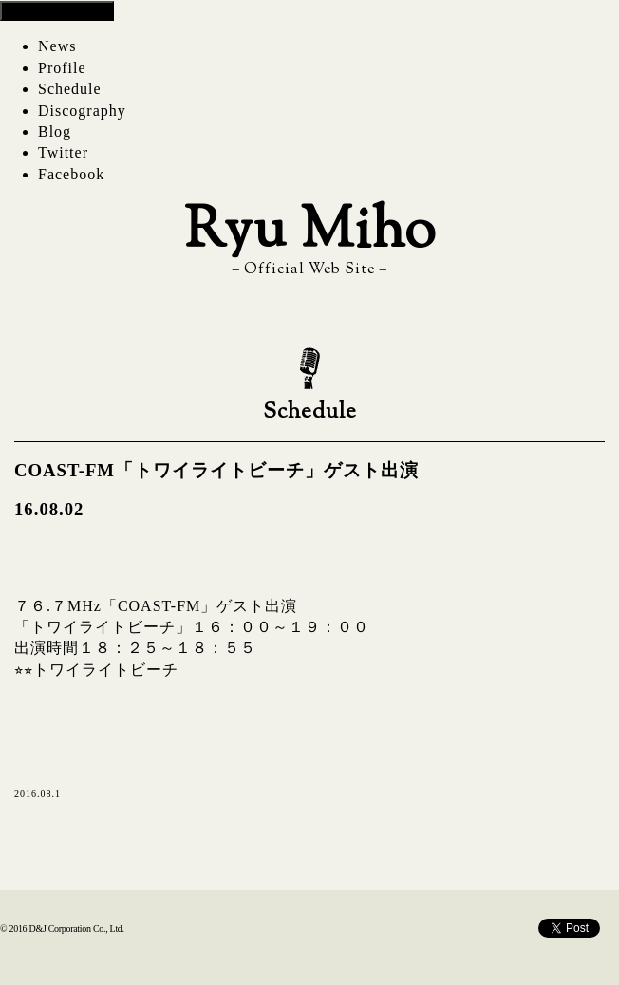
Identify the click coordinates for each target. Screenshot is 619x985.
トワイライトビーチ (105, 669)
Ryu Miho (310, 233)
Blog (54, 131)
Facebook (71, 174)
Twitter (63, 152)
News (57, 46)
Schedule (70, 89)
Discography (82, 110)
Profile (62, 68)
